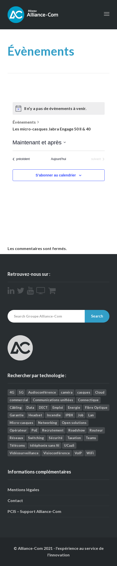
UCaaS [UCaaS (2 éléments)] (69, 445)
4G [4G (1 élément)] (12, 392)
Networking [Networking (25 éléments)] (47, 423)
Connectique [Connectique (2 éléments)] (88, 400)
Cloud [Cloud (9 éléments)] (99, 392)
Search (97, 316)
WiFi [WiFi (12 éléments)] (90, 453)
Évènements (24, 122)
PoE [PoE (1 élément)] (34, 430)
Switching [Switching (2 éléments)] (36, 438)
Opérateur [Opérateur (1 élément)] (18, 430)
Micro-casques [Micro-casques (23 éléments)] (21, 423)
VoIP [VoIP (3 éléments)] (78, 453)
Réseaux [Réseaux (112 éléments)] (16, 438)
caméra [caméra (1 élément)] (66, 392)
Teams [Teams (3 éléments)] (91, 438)
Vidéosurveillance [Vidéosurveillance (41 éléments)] (24, 453)
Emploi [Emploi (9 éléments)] (57, 407)
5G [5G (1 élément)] (21, 392)
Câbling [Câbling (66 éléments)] (16, 407)
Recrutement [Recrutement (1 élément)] (53, 430)
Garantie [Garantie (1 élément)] (17, 415)
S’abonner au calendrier (56, 175)
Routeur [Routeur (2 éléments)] (96, 430)
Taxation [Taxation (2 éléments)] (74, 438)
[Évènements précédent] (21, 159)
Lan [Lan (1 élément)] (91, 415)
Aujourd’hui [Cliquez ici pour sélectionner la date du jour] (58, 159)
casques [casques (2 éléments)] (83, 392)
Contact (15, 500)
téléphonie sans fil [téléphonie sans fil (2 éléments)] (44, 445)
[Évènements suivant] (97, 159)
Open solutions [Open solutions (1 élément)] (74, 423)
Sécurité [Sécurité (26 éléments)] (56, 438)
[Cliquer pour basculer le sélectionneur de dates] (39, 142)
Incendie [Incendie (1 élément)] (54, 415)
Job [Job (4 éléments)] (80, 415)
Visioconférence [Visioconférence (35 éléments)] (56, 453)
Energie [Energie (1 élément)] (74, 407)
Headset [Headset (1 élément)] (35, 415)
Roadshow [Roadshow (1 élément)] (76, 430)
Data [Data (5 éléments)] (30, 407)
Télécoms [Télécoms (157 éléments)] (17, 445)
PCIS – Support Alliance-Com (34, 511)
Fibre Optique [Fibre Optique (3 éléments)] (96, 407)
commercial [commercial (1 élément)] (19, 400)
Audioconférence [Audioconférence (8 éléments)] (42, 392)
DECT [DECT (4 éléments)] (43, 407)
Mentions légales (23, 489)
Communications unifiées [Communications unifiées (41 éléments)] (53, 400)
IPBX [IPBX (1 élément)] (69, 415)
